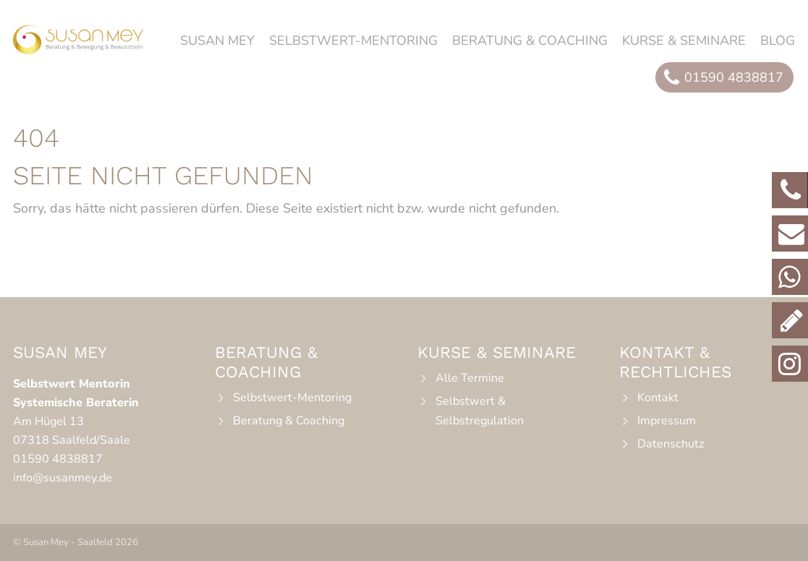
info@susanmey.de (62, 478)
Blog (777, 40)
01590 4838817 (58, 459)
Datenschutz (671, 444)
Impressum (666, 421)
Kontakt (658, 398)
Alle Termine (469, 378)
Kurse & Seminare (684, 40)
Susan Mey (217, 40)
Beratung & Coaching (530, 40)
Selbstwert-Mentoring (353, 40)
